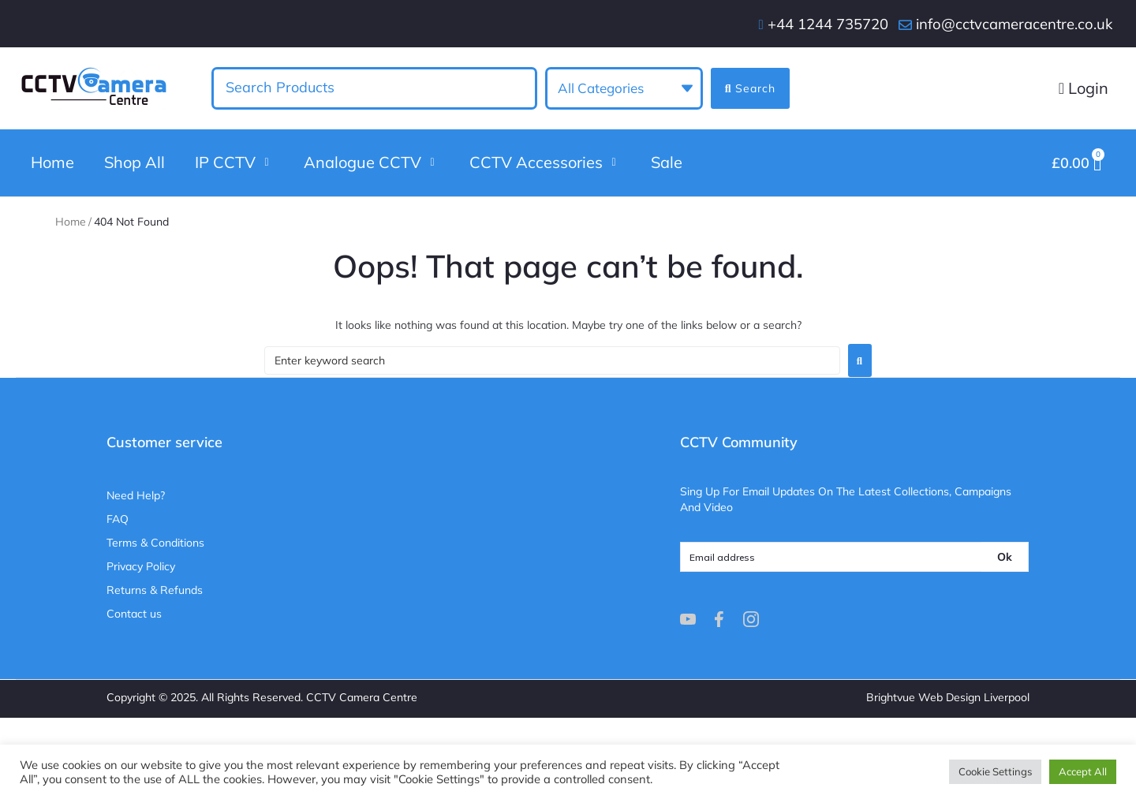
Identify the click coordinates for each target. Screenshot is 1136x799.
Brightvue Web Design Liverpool (948, 706)
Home (70, 230)
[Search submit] (750, 88)
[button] (234, 167)
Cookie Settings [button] (995, 771)
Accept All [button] (1083, 771)
